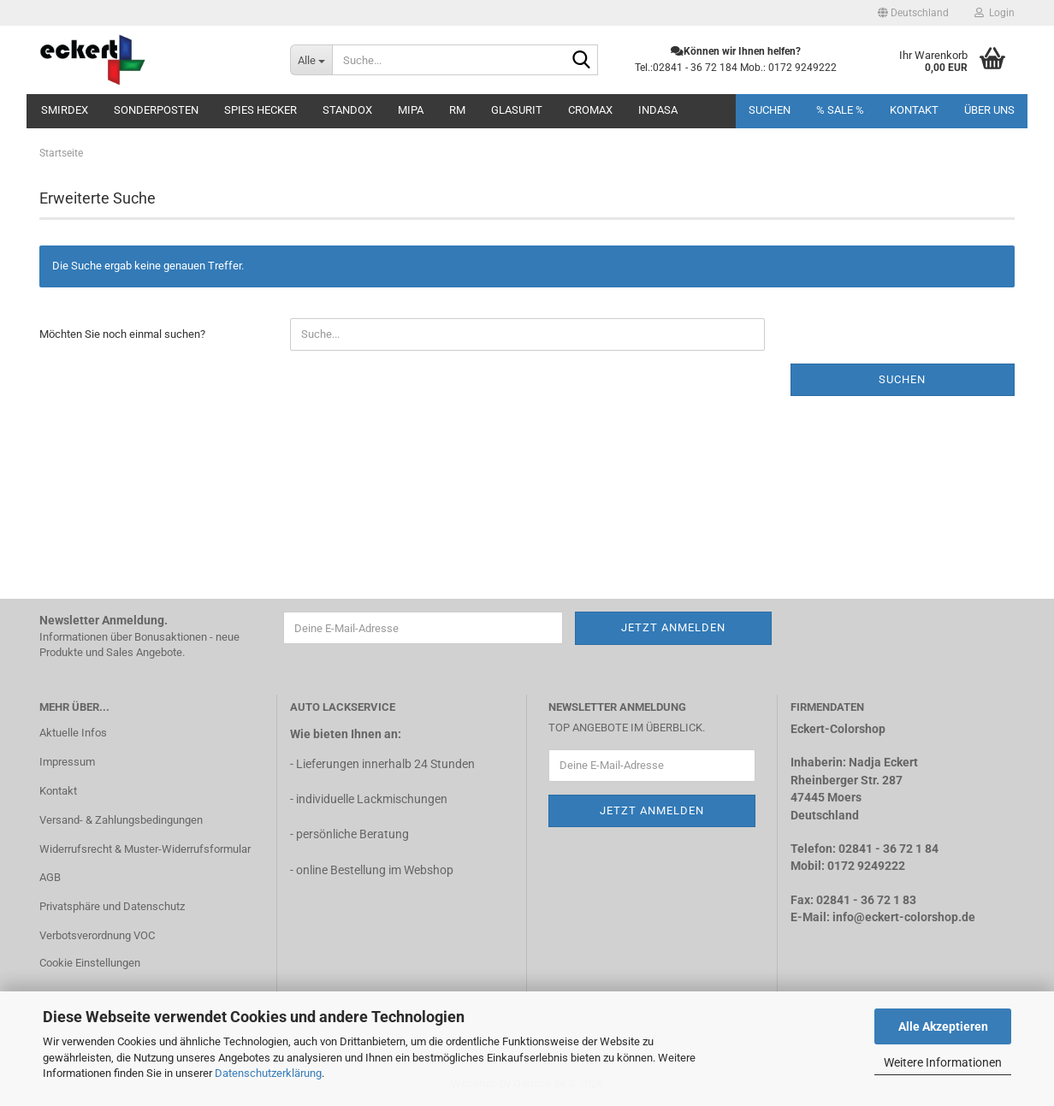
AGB (50, 877)
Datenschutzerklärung (268, 1073)
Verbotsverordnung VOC (97, 935)
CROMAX (590, 110)
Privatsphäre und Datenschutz (112, 906)
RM (457, 110)
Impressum (67, 761)
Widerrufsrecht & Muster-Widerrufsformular (145, 849)
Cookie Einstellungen (89, 962)
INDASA (658, 110)
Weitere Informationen (943, 1062)
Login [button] (994, 13)
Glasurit (516, 110)
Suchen (769, 110)
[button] (913, 13)
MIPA (410, 110)
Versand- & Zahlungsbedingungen (121, 819)
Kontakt (914, 110)
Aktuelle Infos (73, 732)
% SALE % (840, 110)
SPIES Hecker (260, 110)
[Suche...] (311, 59)
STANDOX (347, 110)
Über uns (989, 110)
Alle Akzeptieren (943, 1026)
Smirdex (64, 110)
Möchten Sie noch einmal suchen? (122, 334)
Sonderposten (156, 110)
